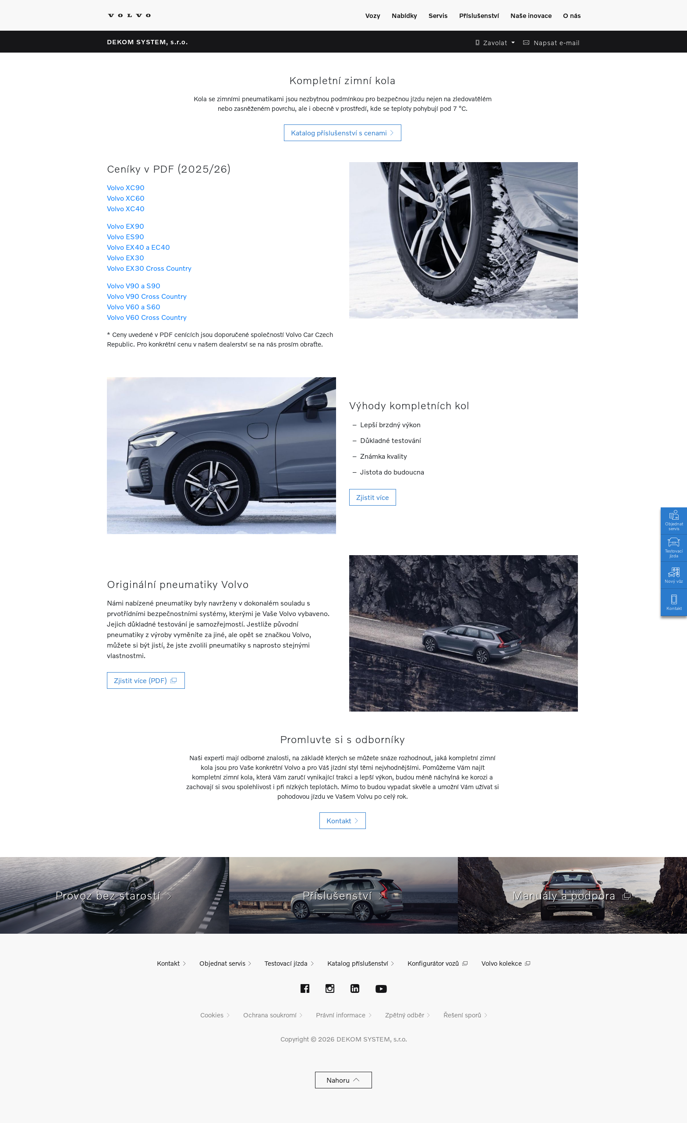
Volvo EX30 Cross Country (149, 268)
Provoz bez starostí (114, 895)
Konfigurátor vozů (433, 963)
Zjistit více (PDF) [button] (146, 680)
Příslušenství (343, 895)
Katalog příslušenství (357, 963)
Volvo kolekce (502, 963)
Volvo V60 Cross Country (147, 317)
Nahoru (343, 1080)
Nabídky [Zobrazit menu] (404, 15)
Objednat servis (674, 519)
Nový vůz (674, 575)
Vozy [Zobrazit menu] (372, 15)
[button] (492, 43)
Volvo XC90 (126, 187)
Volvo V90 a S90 (133, 285)
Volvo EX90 (125, 226)
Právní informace (340, 1015)
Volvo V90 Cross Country (147, 296)
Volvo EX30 (125, 257)
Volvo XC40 (126, 208)
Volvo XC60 (126, 198)
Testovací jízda (674, 546)
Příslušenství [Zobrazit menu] (479, 15)
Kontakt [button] (342, 820)
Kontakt (674, 602)
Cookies (211, 1015)
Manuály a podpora (572, 895)
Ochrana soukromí (270, 1015)
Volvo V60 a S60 (133, 306)
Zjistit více (372, 497)
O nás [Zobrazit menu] (572, 15)
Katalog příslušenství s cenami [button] (342, 132)
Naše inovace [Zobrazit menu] (531, 15)
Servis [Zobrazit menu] (438, 15)
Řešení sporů (462, 1015)
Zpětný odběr (404, 1015)
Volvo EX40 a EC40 (138, 247)
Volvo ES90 (125, 236)
